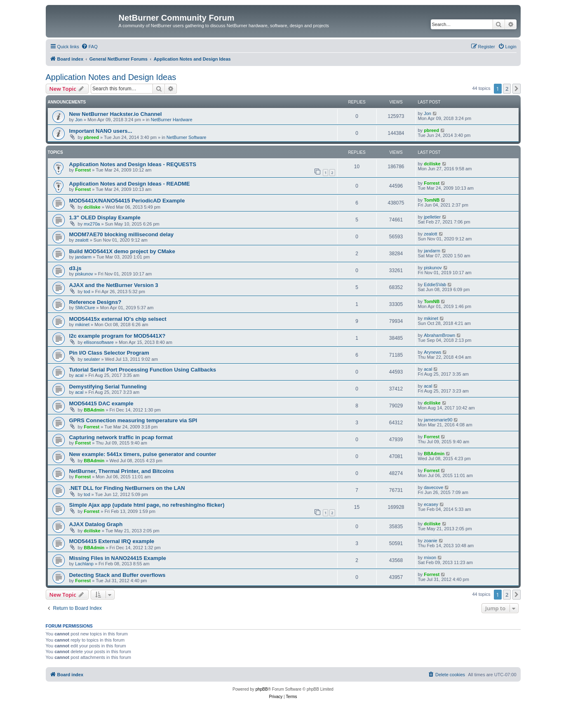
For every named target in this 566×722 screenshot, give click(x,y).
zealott (81, 240)
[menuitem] (89, 47)
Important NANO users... (100, 131)
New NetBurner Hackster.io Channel (115, 114)
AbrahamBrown (439, 335)
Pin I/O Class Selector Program (109, 353)
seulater (92, 359)
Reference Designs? (95, 302)
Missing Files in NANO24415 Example (117, 558)
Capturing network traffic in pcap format (121, 437)
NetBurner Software (187, 137)
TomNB (431, 200)
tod (87, 291)
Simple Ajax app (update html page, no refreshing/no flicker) (147, 505)
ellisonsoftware (99, 342)
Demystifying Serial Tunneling (108, 386)
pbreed (91, 137)
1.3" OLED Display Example (105, 217)
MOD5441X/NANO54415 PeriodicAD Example (127, 201)
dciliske (432, 163)
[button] (516, 89)
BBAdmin (94, 409)
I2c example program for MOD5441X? (117, 336)
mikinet (82, 324)
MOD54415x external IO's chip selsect (118, 319)
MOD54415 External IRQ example (112, 541)
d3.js (75, 268)
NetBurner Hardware (172, 119)
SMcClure (85, 307)
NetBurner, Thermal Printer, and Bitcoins (121, 471)
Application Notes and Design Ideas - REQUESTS (133, 164)
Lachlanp (84, 563)
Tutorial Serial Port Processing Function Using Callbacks (142, 370)
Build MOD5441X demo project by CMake (122, 251)
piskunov (84, 273)
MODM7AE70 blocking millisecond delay (121, 234)
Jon (78, 119)
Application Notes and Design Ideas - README (129, 184)
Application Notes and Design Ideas (111, 77)
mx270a (92, 223)
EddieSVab (435, 284)
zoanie (430, 540)
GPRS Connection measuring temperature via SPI (133, 420)
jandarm (83, 256)
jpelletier (432, 216)
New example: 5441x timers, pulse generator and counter (142, 454)
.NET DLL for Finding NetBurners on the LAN (127, 488)
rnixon (430, 557)
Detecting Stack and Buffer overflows (117, 575)
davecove (433, 487)
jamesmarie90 (438, 419)
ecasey (431, 504)
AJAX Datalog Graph (96, 524)
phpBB (262, 689)
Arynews (432, 352)
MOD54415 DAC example (101, 403)
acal (79, 375)
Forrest (83, 169)
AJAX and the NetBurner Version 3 (113, 285)
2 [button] (506, 88)
